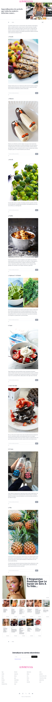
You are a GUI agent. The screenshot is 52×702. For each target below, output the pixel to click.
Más (36, 93)
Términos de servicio (18, 659)
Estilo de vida (34, 656)
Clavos (13, 22)
